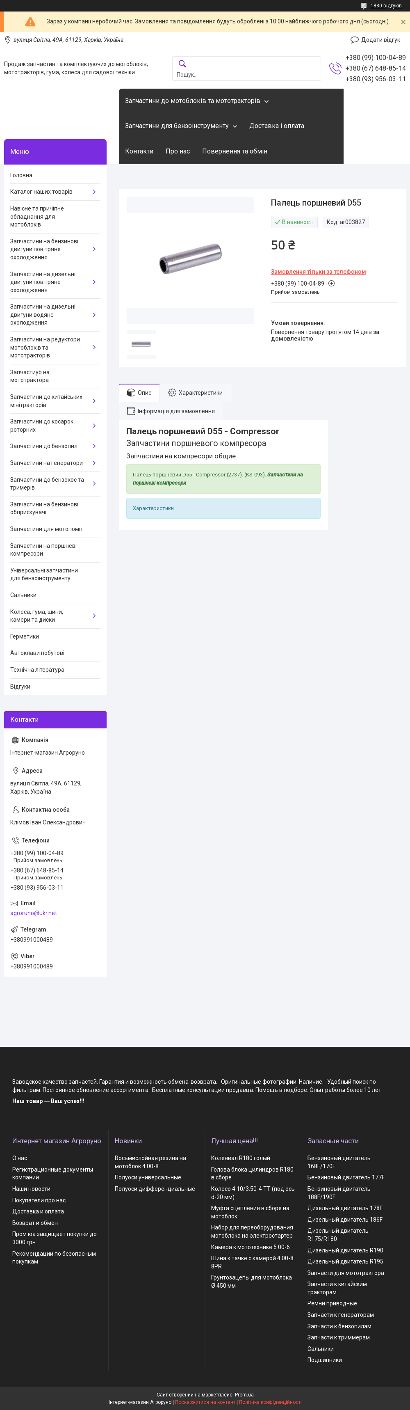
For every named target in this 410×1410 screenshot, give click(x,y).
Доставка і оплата (276, 126)
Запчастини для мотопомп (46, 529)
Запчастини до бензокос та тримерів (47, 483)
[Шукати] (182, 64)
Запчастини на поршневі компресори (43, 549)
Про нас (178, 151)
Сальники (23, 595)
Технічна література (37, 669)
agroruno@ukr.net (33, 913)
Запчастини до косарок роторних (41, 425)
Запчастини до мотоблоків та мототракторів (192, 101)
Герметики (24, 636)
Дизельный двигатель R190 (345, 1250)
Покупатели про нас (39, 1200)
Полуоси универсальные (148, 1177)
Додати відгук (380, 40)
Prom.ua (244, 1395)
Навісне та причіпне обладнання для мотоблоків (37, 216)
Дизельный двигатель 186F (345, 1219)
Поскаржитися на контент (205, 1402)
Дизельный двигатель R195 (345, 1261)
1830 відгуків (386, 6)
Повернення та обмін (234, 151)
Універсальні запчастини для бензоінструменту (44, 574)
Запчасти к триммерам (339, 1337)
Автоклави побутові (37, 653)
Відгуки (20, 686)
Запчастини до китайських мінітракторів (46, 401)
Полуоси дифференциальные (155, 1189)
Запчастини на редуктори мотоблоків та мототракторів (45, 347)
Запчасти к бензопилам (339, 1326)
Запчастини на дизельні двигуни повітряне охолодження (42, 282)
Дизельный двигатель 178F (345, 1208)
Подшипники (325, 1360)
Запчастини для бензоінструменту (177, 126)
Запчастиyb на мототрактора (30, 376)
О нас (19, 1158)
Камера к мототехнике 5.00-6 (250, 1247)
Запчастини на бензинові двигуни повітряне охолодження (44, 249)
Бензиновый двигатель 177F (346, 1177)
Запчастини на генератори (46, 463)
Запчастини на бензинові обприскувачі (44, 508)
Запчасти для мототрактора (346, 1273)
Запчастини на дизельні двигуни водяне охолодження (42, 314)
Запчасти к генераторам (341, 1315)
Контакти (139, 151)
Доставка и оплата (38, 1211)
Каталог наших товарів (41, 191)
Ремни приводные (332, 1303)
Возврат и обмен (35, 1223)
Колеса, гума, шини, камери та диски (36, 616)
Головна (21, 175)
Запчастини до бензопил (43, 446)
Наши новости (31, 1189)
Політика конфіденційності (270, 1402)
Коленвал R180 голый (240, 1158)
